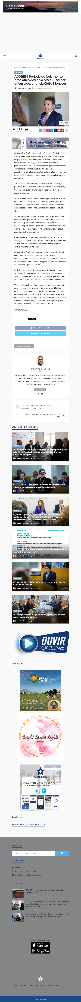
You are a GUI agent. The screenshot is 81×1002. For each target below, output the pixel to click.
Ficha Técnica (39, 986)
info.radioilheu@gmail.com (30, 875)
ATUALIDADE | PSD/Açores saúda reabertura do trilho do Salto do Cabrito (39, 583)
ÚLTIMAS (19, 72)
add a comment (24, 346)
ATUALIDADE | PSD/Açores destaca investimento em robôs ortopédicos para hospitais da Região (39, 485)
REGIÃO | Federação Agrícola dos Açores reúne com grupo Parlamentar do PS (39, 615)
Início (16, 986)
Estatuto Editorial (52, 986)
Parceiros (23, 986)
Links (31, 986)
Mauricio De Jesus (24, 88)
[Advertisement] (40, 33)
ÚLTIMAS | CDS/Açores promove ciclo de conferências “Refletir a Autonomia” (40, 550)
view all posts (40, 389)
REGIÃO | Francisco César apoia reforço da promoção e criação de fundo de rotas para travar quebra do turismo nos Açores (40, 452)
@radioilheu (17, 817)
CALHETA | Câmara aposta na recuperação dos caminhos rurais (45, 891)
